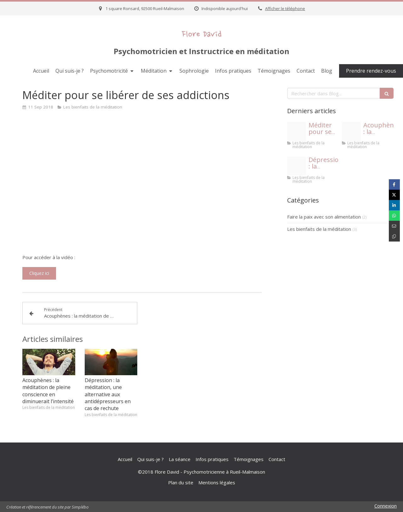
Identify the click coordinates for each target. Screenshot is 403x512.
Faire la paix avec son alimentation (324, 217)
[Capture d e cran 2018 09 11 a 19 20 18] (351, 131)
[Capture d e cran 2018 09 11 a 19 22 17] (296, 131)
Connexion (385, 506)
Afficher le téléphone (285, 8)
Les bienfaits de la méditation (319, 229)
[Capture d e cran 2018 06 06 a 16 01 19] (296, 166)
